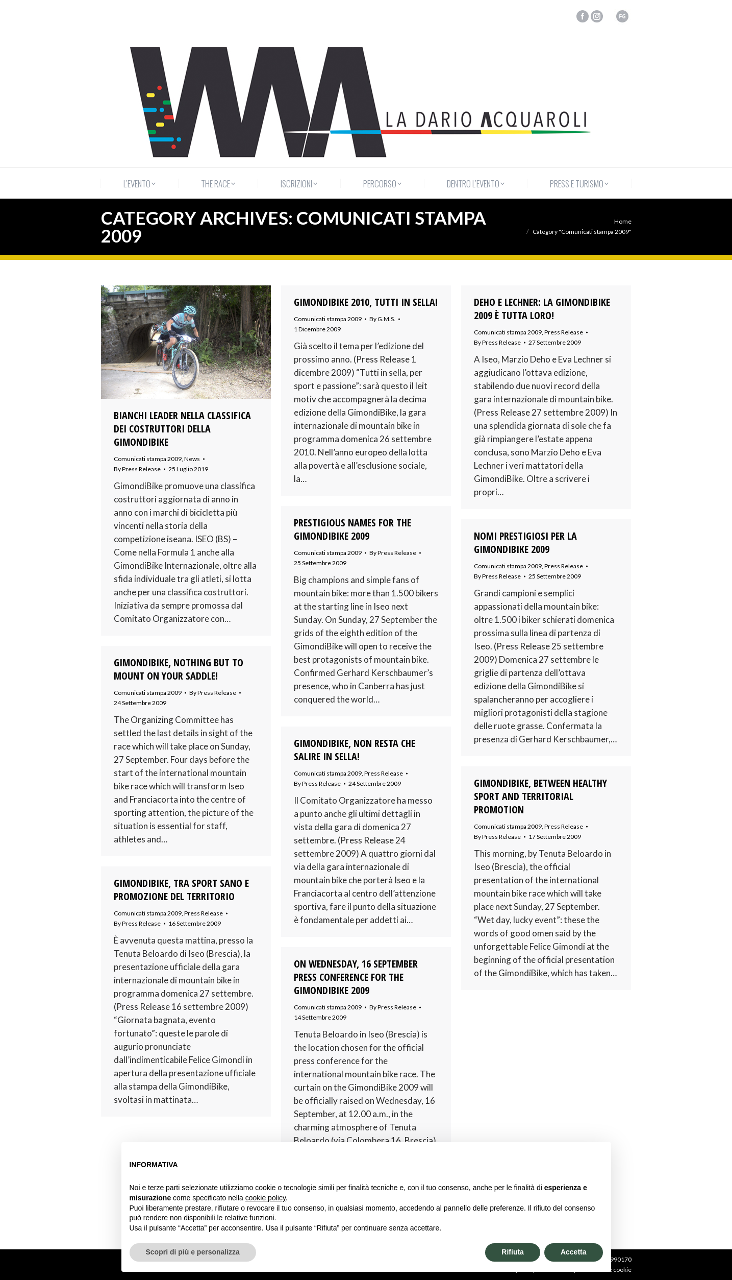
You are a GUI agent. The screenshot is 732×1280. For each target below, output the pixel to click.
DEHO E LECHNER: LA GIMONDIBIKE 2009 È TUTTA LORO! (542, 309)
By (137, 469)
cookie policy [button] (265, 1198)
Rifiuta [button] (512, 1252)
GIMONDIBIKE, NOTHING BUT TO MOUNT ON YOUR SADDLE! (178, 669)
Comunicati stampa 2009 (148, 459)
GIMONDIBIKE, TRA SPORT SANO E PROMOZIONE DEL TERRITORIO (181, 890)
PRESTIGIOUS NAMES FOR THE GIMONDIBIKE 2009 (352, 529)
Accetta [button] (574, 1252)
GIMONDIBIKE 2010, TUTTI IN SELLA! (366, 302)
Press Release (563, 332)
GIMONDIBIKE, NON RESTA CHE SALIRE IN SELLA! (354, 750)
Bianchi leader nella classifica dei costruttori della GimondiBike (182, 429)
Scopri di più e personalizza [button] (193, 1252)
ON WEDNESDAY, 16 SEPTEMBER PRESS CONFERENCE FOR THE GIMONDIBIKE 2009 (356, 977)
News (192, 459)
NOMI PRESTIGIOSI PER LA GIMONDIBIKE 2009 (525, 542)
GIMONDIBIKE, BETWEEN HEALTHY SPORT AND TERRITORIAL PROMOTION (540, 796)
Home (623, 221)
